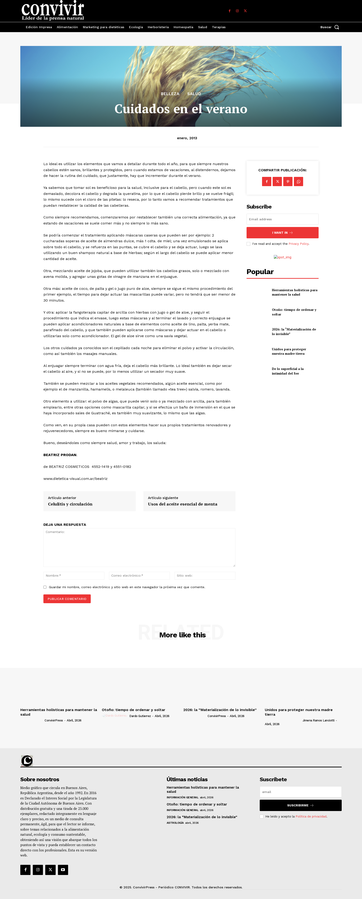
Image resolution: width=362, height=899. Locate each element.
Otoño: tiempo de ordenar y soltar (133, 710)
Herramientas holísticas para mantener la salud (294, 292)
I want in (282, 232)
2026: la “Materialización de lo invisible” (220, 710)
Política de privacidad (311, 816)
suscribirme (300, 805)
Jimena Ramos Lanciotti (319, 720)
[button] (331, 27)
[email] (283, 219)
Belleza (170, 94)
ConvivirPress (54, 720)
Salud (194, 94)
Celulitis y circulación (70, 504)
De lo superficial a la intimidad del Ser (288, 370)
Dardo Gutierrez (140, 716)
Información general (183, 797)
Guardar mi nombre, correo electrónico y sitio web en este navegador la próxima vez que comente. (127, 587)
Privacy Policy (298, 243)
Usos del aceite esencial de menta (182, 504)
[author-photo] (32, 720)
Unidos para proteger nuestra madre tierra (289, 351)
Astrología (175, 822)
